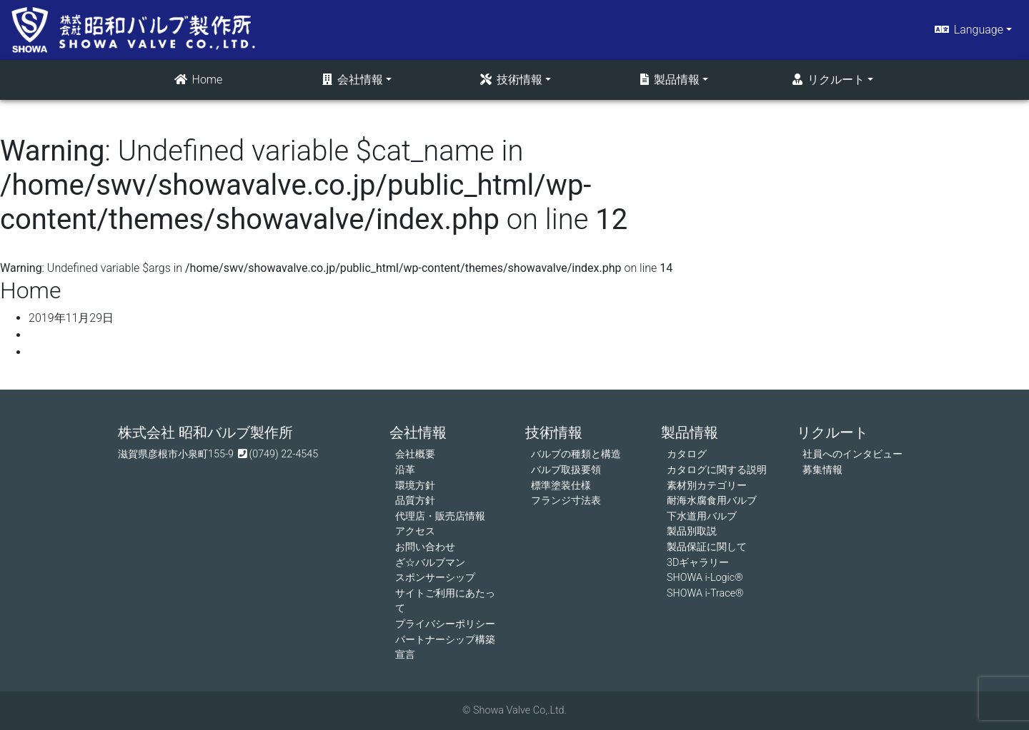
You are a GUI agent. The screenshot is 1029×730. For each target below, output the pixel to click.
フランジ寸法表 (566, 501)
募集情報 (822, 470)
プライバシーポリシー (445, 624)
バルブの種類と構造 (576, 454)
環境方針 (415, 486)
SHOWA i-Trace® (705, 593)
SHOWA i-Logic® (705, 578)
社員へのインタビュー (852, 454)
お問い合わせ (425, 547)
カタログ (687, 454)
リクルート (827, 79)
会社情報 (351, 79)
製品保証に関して (707, 547)
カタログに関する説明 (717, 470)
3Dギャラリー (698, 563)
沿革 (405, 470)
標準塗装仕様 (561, 486)
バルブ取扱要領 (566, 470)
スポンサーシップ (435, 578)
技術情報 (510, 79)
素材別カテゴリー (707, 486)
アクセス (415, 531)
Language (968, 29)
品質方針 (415, 501)
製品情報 (669, 79)
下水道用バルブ (702, 516)
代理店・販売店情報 (440, 516)
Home (197, 79)
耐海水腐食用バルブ (712, 501)
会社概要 (415, 454)
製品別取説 (692, 531)
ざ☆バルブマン (430, 563)
